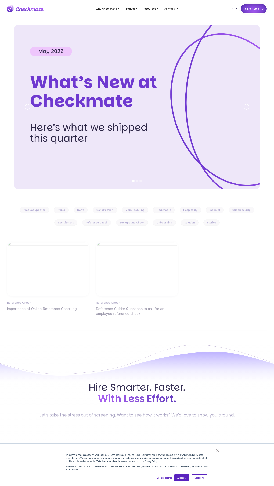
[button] (108, 8)
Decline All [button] (199, 478)
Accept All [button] (181, 478)
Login (234, 8)
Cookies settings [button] (164, 478)
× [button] (217, 450)
